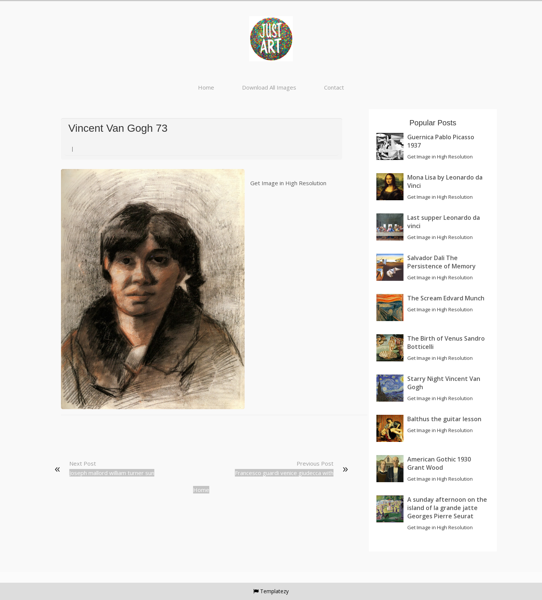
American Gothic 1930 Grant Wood (439, 463)
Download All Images (269, 87)
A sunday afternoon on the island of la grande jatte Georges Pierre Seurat (447, 507)
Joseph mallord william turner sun (111, 473)
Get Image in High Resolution (288, 183)
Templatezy (274, 591)
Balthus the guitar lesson (444, 419)
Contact (334, 87)
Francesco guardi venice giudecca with (284, 473)
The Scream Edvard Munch (445, 298)
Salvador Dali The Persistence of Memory (441, 262)
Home (206, 87)
